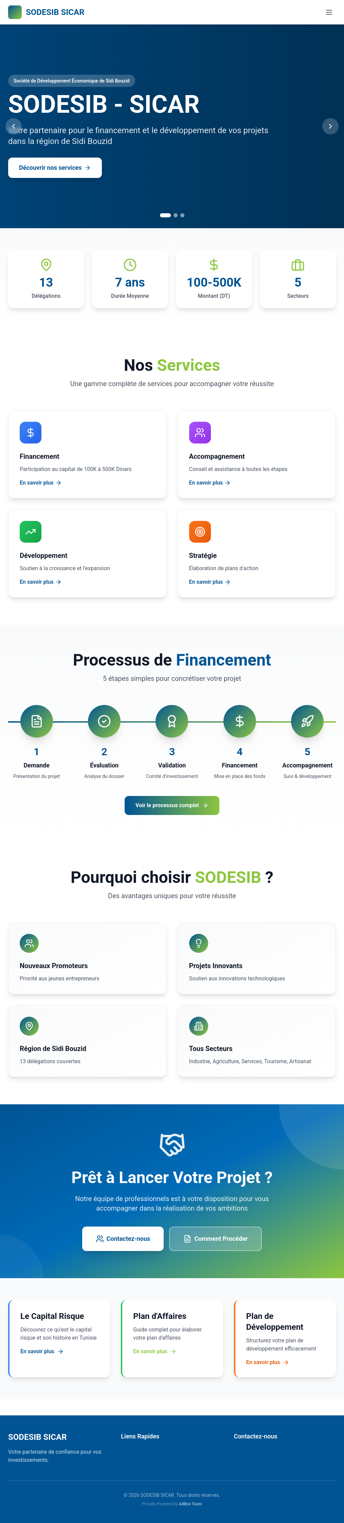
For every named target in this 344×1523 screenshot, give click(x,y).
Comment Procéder (215, 1239)
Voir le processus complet (172, 805)
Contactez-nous (123, 1239)
